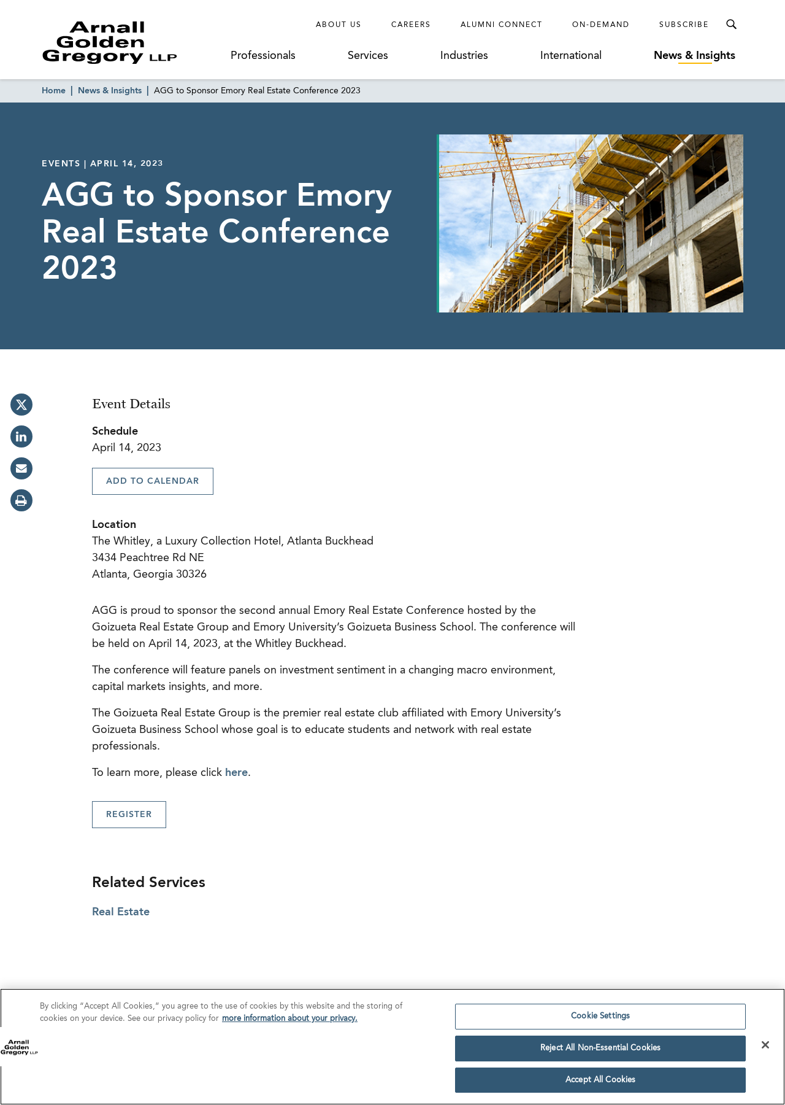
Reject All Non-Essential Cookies (600, 1051)
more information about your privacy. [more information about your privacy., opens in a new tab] (290, 1022)
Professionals (263, 55)
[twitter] (21, 405)
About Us (339, 25)
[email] (21, 468)
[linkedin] (21, 436)
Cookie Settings (600, 1019)
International (571, 55)
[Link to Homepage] (132, 42)
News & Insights (694, 55)
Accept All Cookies (600, 1083)
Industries (464, 55)
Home (54, 91)
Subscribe (684, 25)
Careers (411, 25)
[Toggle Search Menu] (731, 24)
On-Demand (601, 25)
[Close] (765, 1047)
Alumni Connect (502, 25)
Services (368, 55)
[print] (21, 500)
